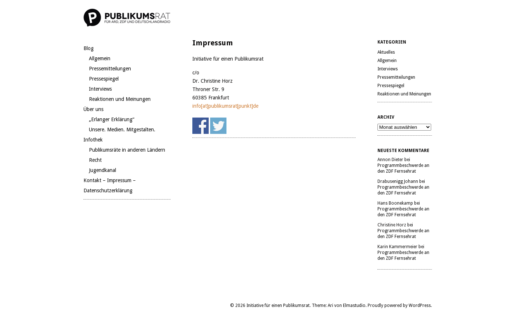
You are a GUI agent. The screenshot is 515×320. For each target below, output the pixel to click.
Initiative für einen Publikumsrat (278, 305)
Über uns (93, 109)
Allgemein (99, 58)
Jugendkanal (102, 170)
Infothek (93, 140)
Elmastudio (354, 305)
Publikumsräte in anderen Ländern (127, 150)
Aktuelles (386, 52)
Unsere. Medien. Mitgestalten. (122, 129)
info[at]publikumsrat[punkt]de (225, 106)
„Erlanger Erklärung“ (111, 119)
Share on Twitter (218, 126)
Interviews (100, 89)
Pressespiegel (104, 79)
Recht (95, 160)
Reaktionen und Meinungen (120, 99)
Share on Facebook (200, 126)
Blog (88, 48)
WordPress (420, 305)
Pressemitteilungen (110, 68)
